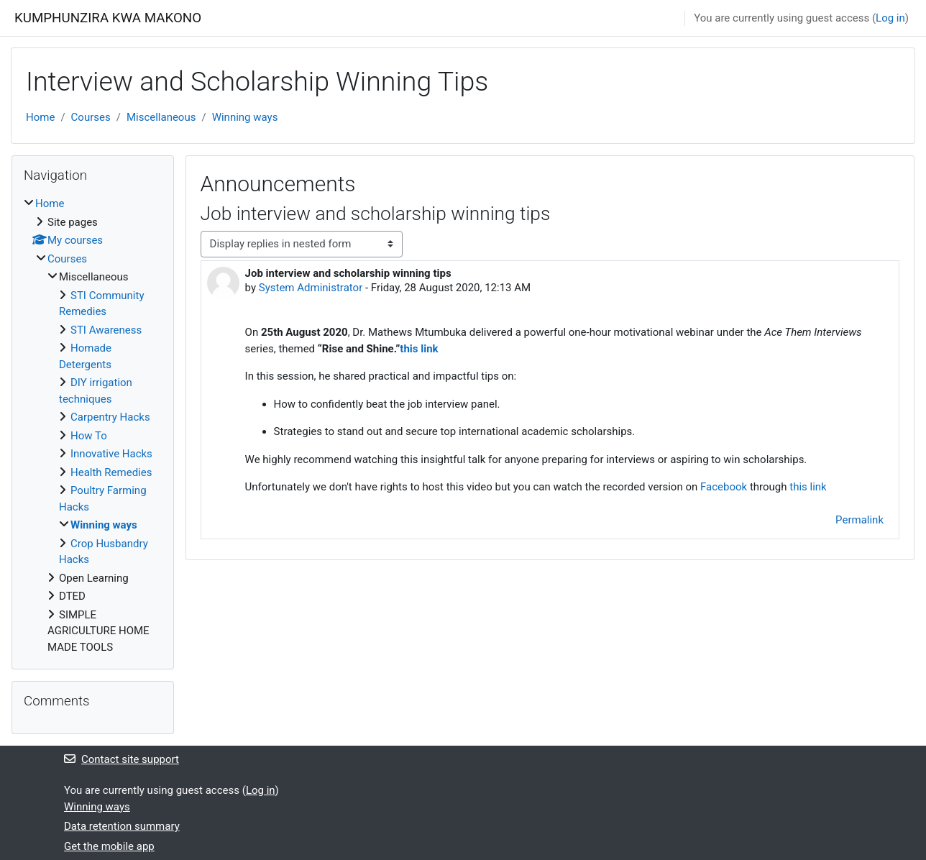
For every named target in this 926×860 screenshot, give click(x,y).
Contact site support (121, 759)
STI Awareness (106, 330)
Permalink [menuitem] (859, 519)
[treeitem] (93, 425)
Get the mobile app (109, 846)
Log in (890, 18)
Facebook (723, 486)
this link (419, 348)
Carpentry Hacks (110, 417)
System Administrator (310, 287)
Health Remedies (111, 472)
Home (40, 117)
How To (88, 435)
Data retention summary (122, 826)
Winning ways (245, 117)
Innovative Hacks (111, 453)
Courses (91, 117)
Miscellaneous (161, 117)
